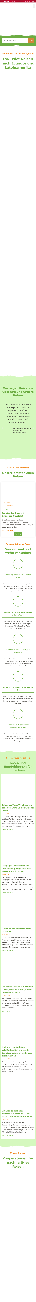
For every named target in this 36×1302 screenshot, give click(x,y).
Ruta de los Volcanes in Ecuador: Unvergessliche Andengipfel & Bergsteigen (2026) (17, 989)
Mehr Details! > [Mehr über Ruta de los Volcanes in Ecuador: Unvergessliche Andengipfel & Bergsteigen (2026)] (7, 1011)
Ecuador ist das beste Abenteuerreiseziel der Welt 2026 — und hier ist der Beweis (17, 1114)
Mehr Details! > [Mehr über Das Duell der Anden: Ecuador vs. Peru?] (7, 951)
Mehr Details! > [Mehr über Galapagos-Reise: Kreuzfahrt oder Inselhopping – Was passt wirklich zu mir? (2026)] (7, 893)
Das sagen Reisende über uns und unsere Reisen (18, 391)
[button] (34, 6)
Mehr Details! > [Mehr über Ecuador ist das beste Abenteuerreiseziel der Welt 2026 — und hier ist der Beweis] (7, 1135)
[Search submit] (31, 40)
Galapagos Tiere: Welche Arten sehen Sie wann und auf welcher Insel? (18, 808)
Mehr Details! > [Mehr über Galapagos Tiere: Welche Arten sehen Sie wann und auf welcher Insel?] (7, 830)
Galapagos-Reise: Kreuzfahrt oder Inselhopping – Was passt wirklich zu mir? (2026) (17, 868)
